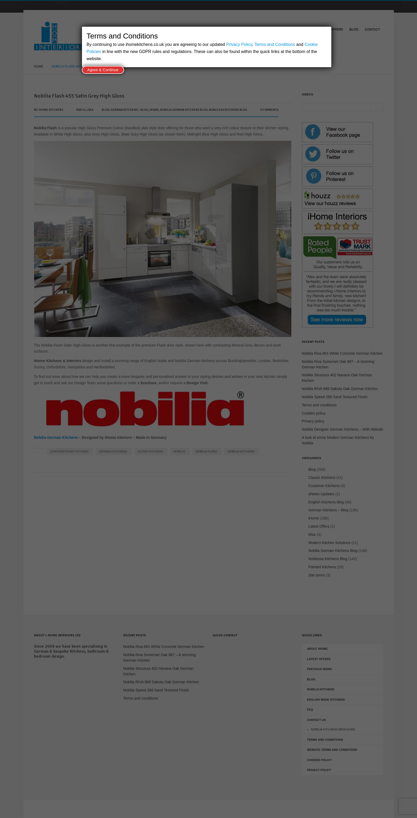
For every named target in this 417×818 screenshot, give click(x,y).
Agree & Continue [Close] (102, 70)
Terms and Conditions (274, 44)
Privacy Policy (239, 44)
